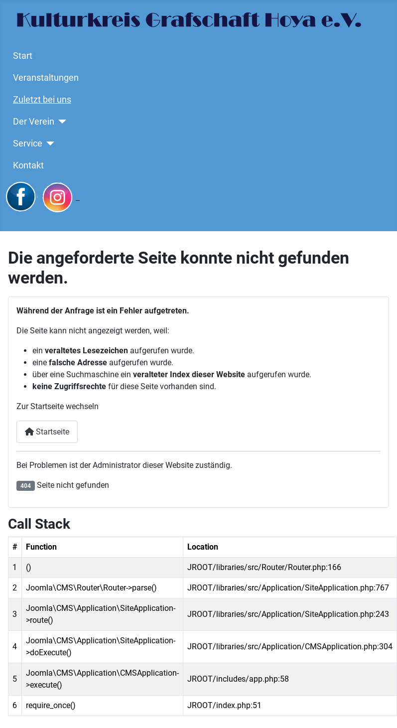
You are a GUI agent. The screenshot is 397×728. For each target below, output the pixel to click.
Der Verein (33, 122)
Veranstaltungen (46, 78)
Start (22, 56)
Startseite (47, 432)
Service (27, 143)
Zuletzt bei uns (42, 100)
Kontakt (28, 165)
